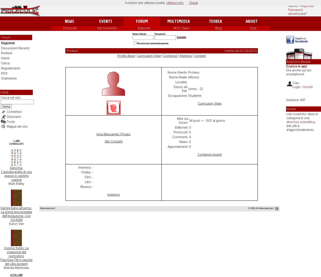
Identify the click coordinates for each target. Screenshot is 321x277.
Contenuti (170, 56)
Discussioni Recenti (15, 48)
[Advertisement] (303, 202)
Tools (11, 122)
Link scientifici (296, 114)
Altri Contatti (114, 141)
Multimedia (178, 21)
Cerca (5, 63)
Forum (142, 21)
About (252, 21)
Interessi (186, 56)
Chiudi (193, 3)
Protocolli (70, 28)
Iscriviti (308, 87)
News (69, 21)
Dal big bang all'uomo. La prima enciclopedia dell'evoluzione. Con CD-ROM (16, 214)
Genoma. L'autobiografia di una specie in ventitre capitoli (16, 174)
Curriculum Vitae (149, 56)
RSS (4, 73)
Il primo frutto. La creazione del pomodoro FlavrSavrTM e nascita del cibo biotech (16, 256)
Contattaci (14, 112)
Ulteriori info (175, 3)
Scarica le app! (296, 66)
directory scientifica (300, 122)
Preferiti (6, 53)
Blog (218, 28)
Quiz (253, 28)
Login (296, 87)
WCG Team (181, 28)
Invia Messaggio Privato (113, 134)
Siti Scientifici (107, 28)
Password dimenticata (296, 12)
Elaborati (144, 28)
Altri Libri (16, 275)
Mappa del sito (17, 127)
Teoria (215, 21)
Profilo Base (126, 56)
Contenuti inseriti (210, 155)
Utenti (5, 58)
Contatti (200, 56)
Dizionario (14, 117)
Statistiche (9, 78)
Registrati (307, 6)
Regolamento (10, 68)
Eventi (105, 21)
